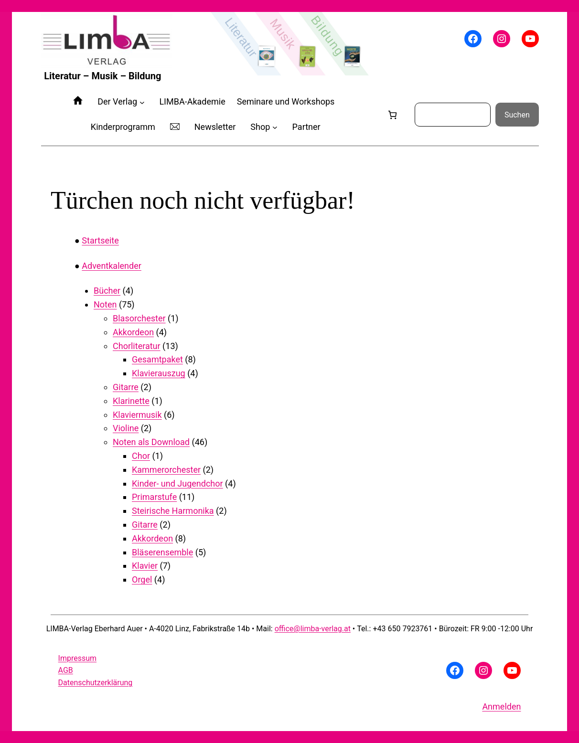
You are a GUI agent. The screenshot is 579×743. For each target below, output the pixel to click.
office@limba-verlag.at (313, 628)
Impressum (77, 658)
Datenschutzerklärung (95, 682)
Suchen (517, 114)
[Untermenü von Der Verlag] (142, 102)
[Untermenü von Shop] (275, 127)
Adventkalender (111, 266)
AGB (65, 670)
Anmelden (501, 706)
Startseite (100, 240)
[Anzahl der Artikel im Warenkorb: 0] (392, 115)
